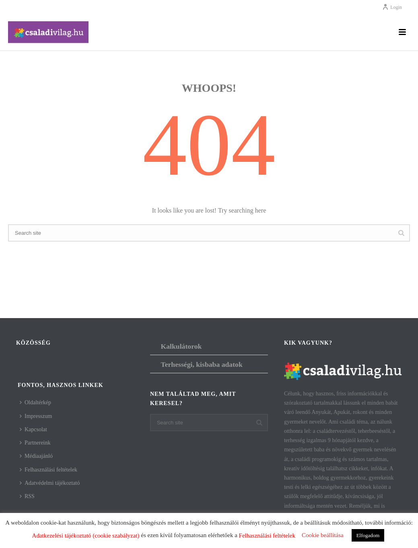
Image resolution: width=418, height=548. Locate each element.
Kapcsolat (33, 429)
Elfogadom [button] (368, 535)
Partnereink (35, 443)
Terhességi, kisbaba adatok (201, 364)
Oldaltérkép (35, 402)
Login (392, 7)
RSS (27, 496)
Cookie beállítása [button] (323, 535)
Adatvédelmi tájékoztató (50, 483)
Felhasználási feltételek (48, 470)
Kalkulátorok (181, 346)
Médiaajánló (36, 456)
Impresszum (36, 416)
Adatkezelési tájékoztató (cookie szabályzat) (86, 535)
